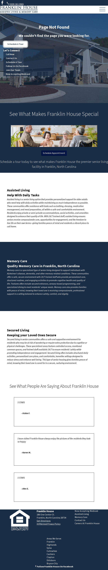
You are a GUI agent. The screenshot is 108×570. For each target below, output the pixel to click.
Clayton (50, 557)
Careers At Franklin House (87, 523)
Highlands (52, 544)
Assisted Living (18, 190)
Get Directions (44, 520)
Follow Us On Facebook (17, 66)
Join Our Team (13, 70)
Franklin (51, 541)
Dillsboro (51, 560)
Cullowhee (52, 551)
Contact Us (11, 58)
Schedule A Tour (15, 44)
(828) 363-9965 (15, 4)
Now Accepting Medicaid (18, 74)
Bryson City (52, 563)
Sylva (49, 548)
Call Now (10, 54)
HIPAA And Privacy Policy (48, 524)
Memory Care (17, 261)
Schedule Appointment (54, 153)
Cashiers (51, 554)
